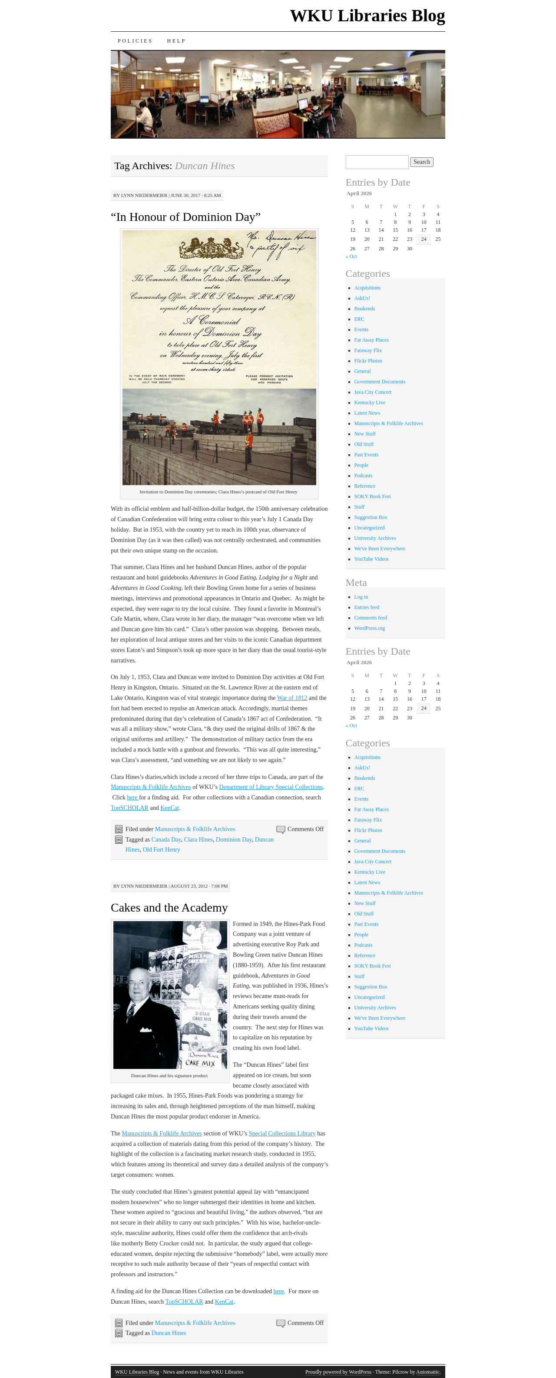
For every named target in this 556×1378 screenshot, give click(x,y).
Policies (135, 41)
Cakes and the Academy (169, 907)
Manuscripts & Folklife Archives (151, 787)
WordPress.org (369, 628)
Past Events (366, 455)
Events (361, 329)
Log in (361, 597)
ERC (359, 319)
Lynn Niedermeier (144, 195)
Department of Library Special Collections (271, 787)
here (133, 797)
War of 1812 (292, 698)
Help (176, 41)
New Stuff (365, 434)
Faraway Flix (368, 350)
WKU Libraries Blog (367, 15)
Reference (365, 486)
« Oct (351, 256)
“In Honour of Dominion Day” (186, 216)
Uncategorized (369, 528)
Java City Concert (373, 392)
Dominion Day (234, 839)
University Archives (375, 538)
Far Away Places (371, 340)
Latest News (367, 413)
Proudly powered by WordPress (338, 1372)
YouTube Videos (371, 559)
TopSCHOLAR (130, 808)
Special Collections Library (282, 1133)
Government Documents (380, 382)
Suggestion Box (370, 517)
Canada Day (166, 839)
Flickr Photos (368, 361)
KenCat (169, 808)
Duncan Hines (169, 1333)
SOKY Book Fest (372, 496)
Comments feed (370, 618)
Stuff (359, 507)
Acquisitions (367, 288)
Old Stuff (364, 444)
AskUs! (362, 298)
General (362, 371)
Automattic (428, 1372)
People (361, 465)
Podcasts (363, 476)
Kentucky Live (370, 402)
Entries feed (367, 607)
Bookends (364, 309)
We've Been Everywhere (380, 549)
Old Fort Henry (161, 849)
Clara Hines (198, 839)
